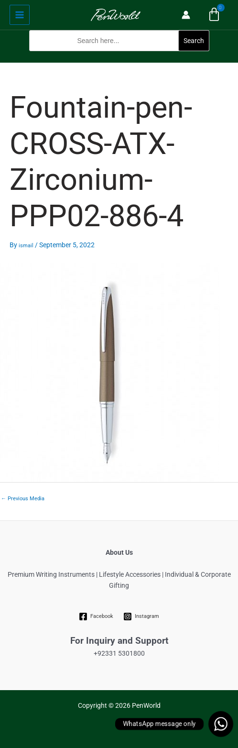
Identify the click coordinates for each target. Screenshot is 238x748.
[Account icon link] (186, 15)
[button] (119, 57)
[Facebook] (96, 616)
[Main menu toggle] (20, 15)
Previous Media (22, 498)
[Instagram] (141, 616)
